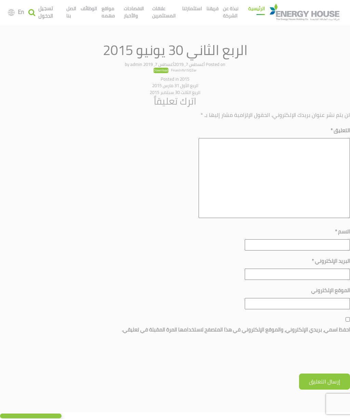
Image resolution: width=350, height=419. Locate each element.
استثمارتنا (192, 8)
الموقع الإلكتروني (330, 290)
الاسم (342, 231)
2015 (184, 79)
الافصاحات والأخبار (134, 12)
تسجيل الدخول (45, 12)
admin (136, 64)
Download (161, 70)
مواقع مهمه (108, 12)
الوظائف (89, 8)
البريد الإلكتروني (331, 261)
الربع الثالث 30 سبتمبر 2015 (175, 92)
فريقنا (212, 8)
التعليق (340, 130)
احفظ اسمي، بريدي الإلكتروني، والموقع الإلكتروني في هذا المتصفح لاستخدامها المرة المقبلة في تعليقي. (236, 330)
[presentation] (298, 356)
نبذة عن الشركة (230, 12)
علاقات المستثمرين (164, 12)
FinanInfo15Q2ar (184, 70)
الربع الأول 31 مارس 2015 (175, 85)
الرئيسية (256, 8)
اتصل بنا (71, 12)
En (21, 11)
